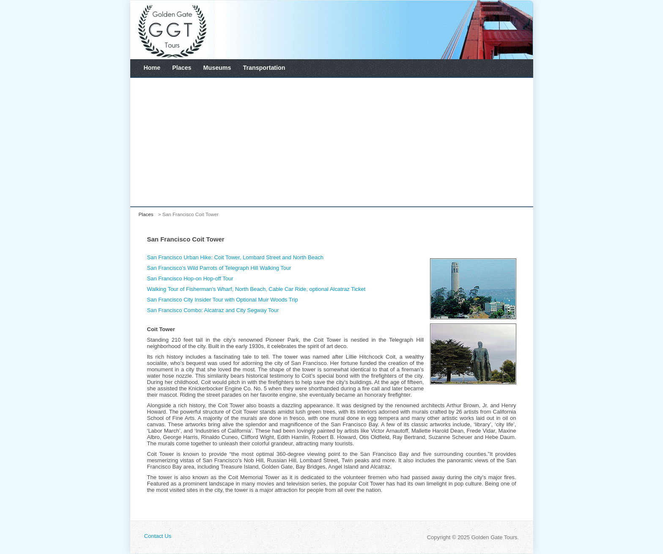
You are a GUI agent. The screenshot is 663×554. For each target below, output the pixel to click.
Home (152, 67)
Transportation (264, 67)
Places (181, 67)
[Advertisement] (331, 142)
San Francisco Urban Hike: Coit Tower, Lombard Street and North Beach (235, 257)
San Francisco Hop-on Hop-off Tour (190, 278)
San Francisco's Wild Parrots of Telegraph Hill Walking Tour (219, 268)
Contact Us (157, 536)
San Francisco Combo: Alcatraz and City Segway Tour (213, 310)
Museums (217, 67)
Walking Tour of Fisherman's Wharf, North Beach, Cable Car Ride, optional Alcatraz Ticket (256, 289)
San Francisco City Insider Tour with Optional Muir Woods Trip (222, 299)
